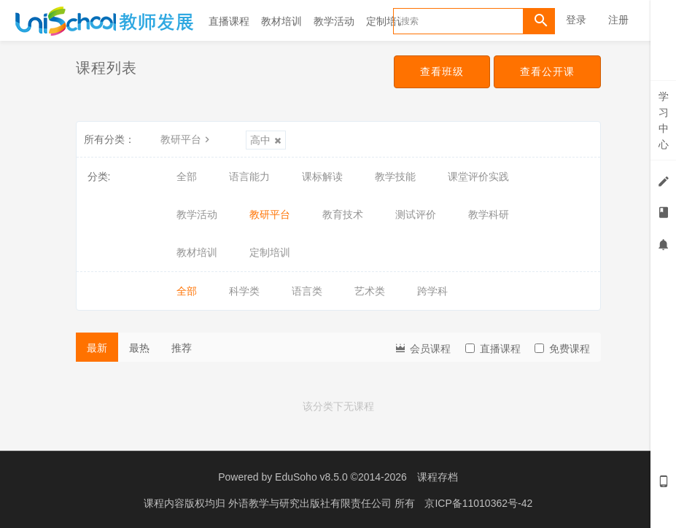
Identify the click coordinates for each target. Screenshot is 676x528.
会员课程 (422, 347)
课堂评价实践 (478, 176)
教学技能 (395, 176)
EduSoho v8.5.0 (311, 477)
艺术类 (369, 291)
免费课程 (562, 348)
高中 (265, 140)
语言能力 (249, 176)
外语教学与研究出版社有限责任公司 (311, 502)
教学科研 (488, 214)
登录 (576, 20)
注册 (618, 20)
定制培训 (386, 21)
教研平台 (186, 139)
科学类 (244, 291)
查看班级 (442, 71)
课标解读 (322, 176)
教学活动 (334, 21)
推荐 (181, 348)
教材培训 (281, 21)
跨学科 (432, 291)
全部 (186, 176)
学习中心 (663, 120)
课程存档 (437, 477)
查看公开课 (547, 71)
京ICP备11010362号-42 (478, 502)
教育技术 (342, 214)
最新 (97, 348)
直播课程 (229, 21)
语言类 (307, 291)
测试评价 (415, 214)
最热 (139, 348)
